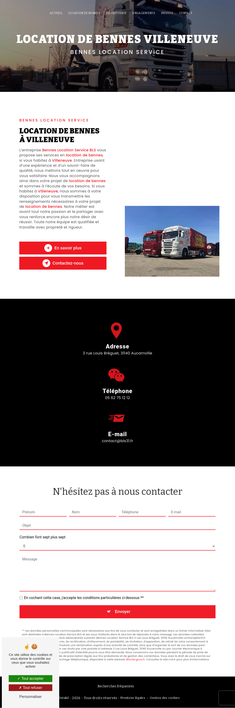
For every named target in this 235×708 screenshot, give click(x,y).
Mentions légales (132, 698)
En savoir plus (62, 248)
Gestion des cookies (164, 698)
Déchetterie (116, 13)
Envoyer (123, 604)
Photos (167, 13)
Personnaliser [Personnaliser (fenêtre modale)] (30, 697)
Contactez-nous (63, 263)
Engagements (143, 13)
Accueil (56, 13)
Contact (185, 13)
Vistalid (63, 698)
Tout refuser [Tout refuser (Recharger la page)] (30, 688)
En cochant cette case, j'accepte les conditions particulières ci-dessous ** (84, 590)
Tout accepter (30, 678)
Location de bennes (84, 13)
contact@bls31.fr (117, 433)
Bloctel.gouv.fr (135, 652)
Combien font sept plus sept (42, 530)
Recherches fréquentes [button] (116, 686)
